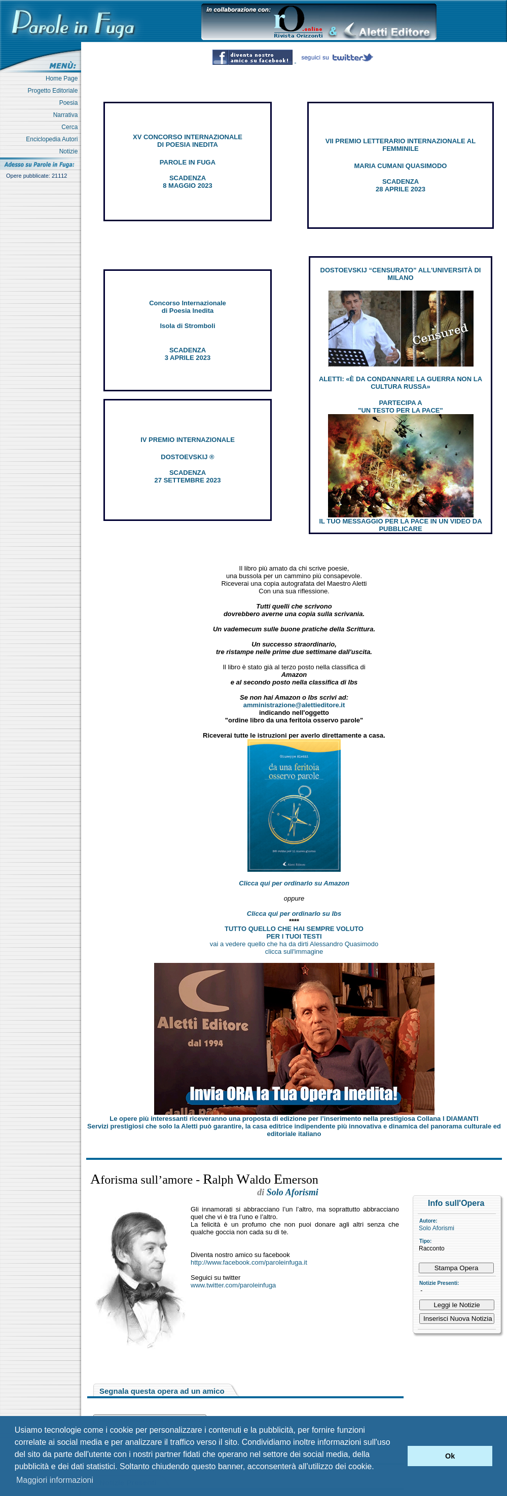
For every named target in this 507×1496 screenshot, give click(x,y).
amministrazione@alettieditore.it (294, 705)
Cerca (71, 127)
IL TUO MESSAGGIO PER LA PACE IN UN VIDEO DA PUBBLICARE (400, 525)
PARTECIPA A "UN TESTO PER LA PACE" (400, 406)
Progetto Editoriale (54, 90)
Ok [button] (450, 1456)
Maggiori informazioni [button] (54, 1480)
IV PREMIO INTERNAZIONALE (187, 439)
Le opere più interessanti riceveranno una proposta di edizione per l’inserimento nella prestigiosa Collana (294, 1118)
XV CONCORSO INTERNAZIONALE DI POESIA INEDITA (187, 140)
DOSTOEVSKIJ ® (187, 457)
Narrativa (67, 114)
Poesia (70, 102)
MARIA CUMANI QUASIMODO (400, 166)
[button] (397, 1456)
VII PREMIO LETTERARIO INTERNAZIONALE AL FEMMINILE (400, 144)
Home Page (63, 78)
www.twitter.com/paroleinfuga (233, 1285)
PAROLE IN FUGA (187, 162)
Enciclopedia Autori (53, 139)
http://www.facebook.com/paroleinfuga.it (249, 1262)
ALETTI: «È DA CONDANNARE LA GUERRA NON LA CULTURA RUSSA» (400, 382)
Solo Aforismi (436, 1228)
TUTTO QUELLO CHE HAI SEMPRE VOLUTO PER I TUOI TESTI (294, 932)
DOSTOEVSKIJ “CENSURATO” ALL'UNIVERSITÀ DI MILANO (400, 273)
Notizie (70, 151)
